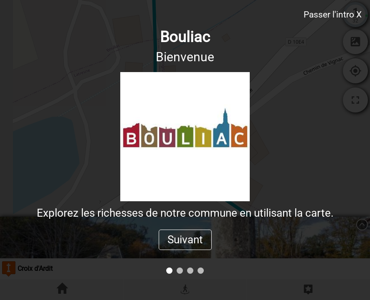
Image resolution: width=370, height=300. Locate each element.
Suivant (185, 239)
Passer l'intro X (333, 15)
